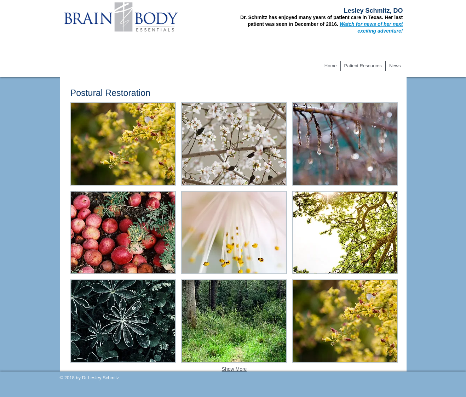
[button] (123, 144)
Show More (234, 369)
